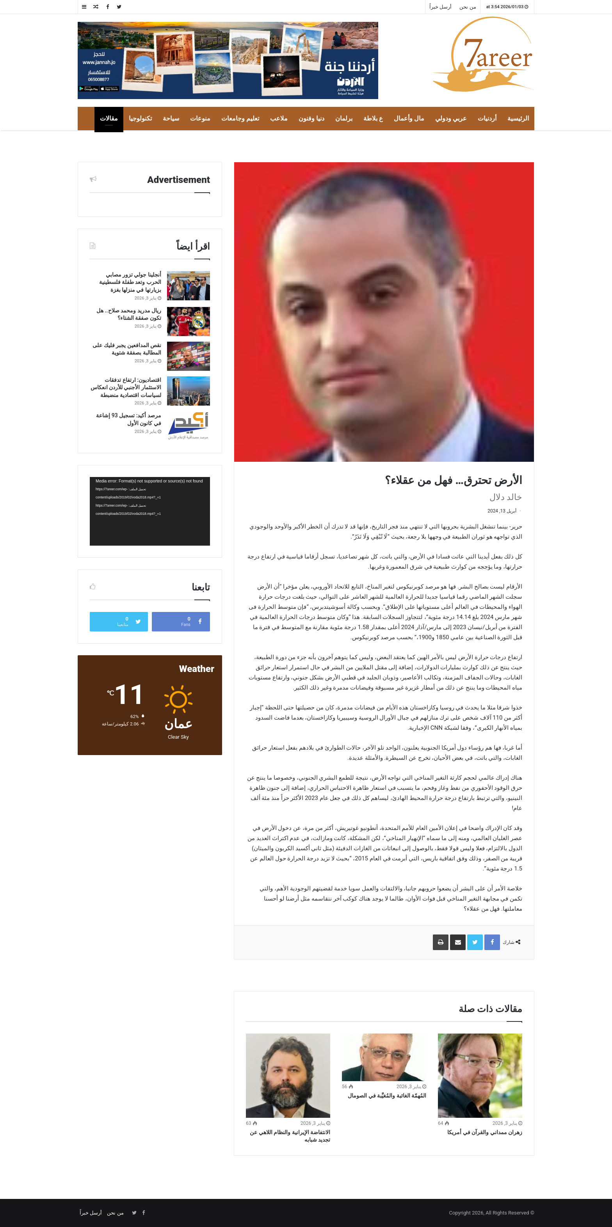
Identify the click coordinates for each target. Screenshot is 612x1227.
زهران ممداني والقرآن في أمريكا (484, 1132)
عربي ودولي (451, 118)
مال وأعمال (409, 118)
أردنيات (487, 118)
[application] (150, 511)
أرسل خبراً (440, 7)
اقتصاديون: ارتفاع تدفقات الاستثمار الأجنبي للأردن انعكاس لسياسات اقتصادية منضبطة (126, 387)
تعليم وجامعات (240, 118)
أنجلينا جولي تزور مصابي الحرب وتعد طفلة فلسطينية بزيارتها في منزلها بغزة (130, 282)
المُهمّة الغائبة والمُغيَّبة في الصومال (387, 1095)
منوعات (200, 118)
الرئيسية (518, 118)
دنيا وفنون (311, 118)
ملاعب (279, 118)
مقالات (109, 118)
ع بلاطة (373, 118)
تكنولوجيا (140, 118)
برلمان (343, 118)
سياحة (171, 118)
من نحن (467, 7)
